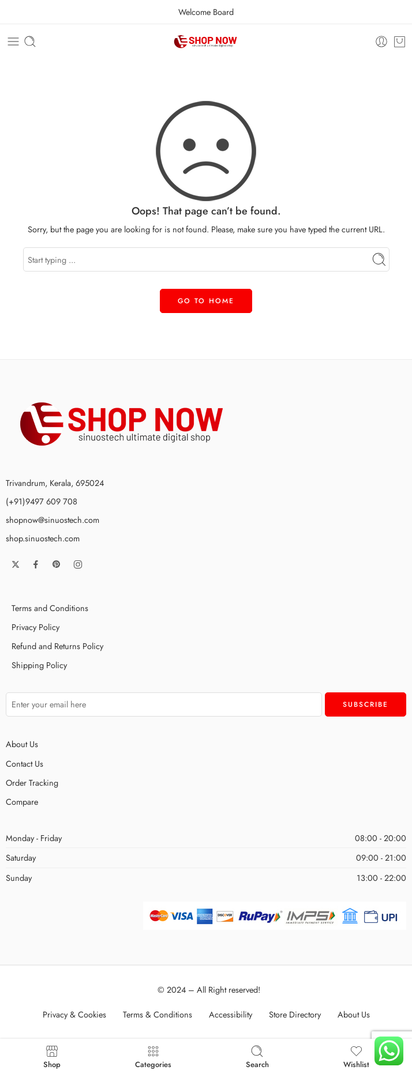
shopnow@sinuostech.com (52, 520)
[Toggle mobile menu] (13, 41)
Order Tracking (32, 783)
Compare (22, 802)
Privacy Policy (35, 627)
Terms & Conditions (157, 1014)
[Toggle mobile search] (30, 41)
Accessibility (230, 1014)
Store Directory (295, 1014)
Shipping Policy (39, 665)
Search (257, 1056)
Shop (52, 1056)
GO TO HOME (206, 301)
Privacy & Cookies (74, 1014)
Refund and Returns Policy (57, 646)
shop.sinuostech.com (43, 538)
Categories (153, 1056)
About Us (22, 744)
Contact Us (24, 764)
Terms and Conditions (50, 608)
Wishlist (356, 1056)
